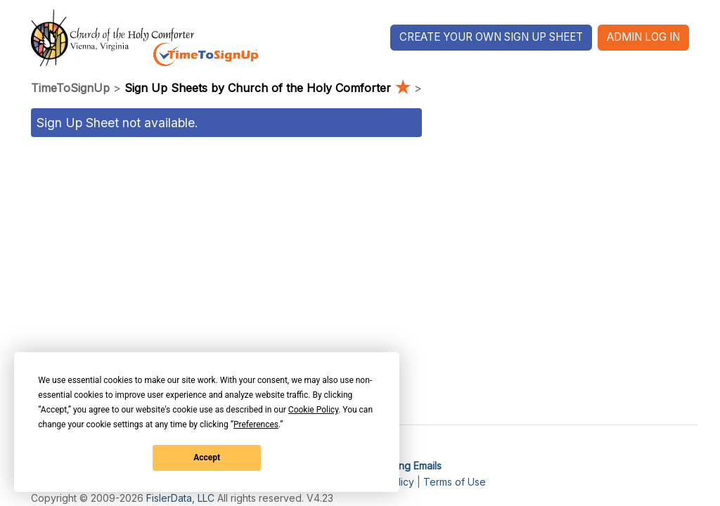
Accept (206, 457)
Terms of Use (454, 482)
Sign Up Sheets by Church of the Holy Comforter (269, 88)
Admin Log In (643, 37)
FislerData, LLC (180, 498)
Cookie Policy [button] (313, 410)
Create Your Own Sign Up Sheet (491, 37)
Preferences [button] (255, 424)
